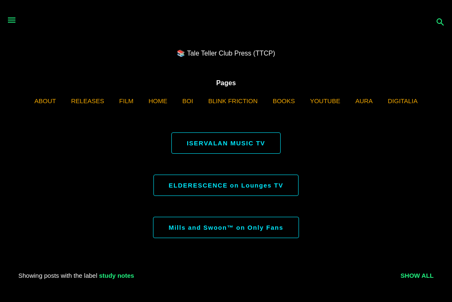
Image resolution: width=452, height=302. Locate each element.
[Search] (440, 23)
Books (284, 100)
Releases (87, 100)
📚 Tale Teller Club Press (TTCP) (226, 53)
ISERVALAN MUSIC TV (226, 143)
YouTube (325, 100)
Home (157, 100)
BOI (187, 100)
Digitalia (402, 100)
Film (126, 100)
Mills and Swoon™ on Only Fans (225, 227)
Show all (417, 275)
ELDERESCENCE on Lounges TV (226, 185)
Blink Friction (232, 100)
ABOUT (45, 100)
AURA (364, 100)
